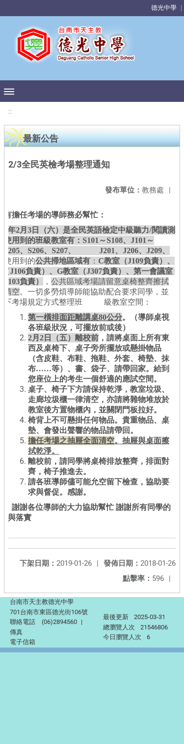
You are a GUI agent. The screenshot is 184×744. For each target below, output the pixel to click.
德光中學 (164, 7)
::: (10, 111)
